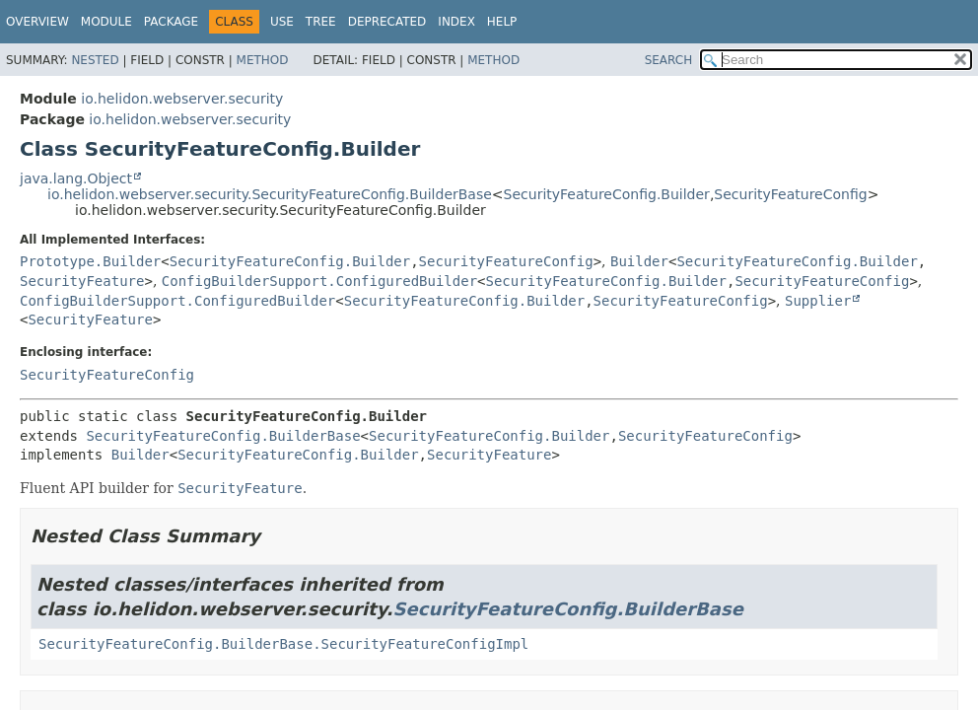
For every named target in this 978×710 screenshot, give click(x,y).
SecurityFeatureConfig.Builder (607, 194)
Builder (639, 261)
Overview (37, 22)
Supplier (818, 301)
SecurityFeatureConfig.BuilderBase (223, 436)
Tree (321, 22)
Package (171, 22)
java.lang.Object (76, 178)
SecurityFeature (82, 281)
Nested (94, 60)
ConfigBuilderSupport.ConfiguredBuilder (319, 281)
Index (456, 22)
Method (263, 60)
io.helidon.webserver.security (182, 98)
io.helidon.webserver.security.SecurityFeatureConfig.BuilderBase (269, 194)
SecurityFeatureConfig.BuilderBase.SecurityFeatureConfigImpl (283, 644)
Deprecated (387, 22)
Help (502, 22)
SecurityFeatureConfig (790, 194)
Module (106, 22)
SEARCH (669, 60)
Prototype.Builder (90, 261)
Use (282, 22)
